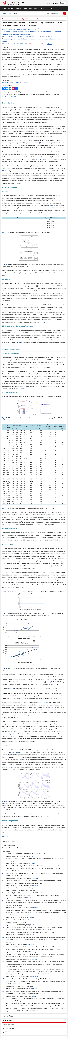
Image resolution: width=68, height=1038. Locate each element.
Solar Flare (5, 82)
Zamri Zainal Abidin (33, 29)
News (31, 8)
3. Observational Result (11, 349)
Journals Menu (8, 1016)
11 (34, 147)
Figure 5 (11, 734)
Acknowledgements (10, 821)
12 (53, 147)
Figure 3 (11, 575)
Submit (50, 8)
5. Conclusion (7, 745)
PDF (21, 44)
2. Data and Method (9, 187)
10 (40, 142)
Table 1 (4, 171)
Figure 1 (52, 205)
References (6, 851)
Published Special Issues (10, 1028)
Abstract (5, 47)
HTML (26, 44)
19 (51, 707)
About (36, 8)
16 (58, 337)
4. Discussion (7, 544)
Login (62, 3)
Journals (18, 8)
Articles (10, 8)
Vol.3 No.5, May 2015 (33, 19)
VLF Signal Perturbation (15, 82)
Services (43, 8)
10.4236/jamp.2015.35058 (12, 44)
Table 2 (23, 388)
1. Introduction (8, 103)
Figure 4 (4, 591)
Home (4, 8)
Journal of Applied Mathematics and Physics (14, 19)
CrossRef (32, 856)
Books (24, 8)
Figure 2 (21, 342)
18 (49, 707)
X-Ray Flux (25, 82)
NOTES (5, 837)
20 (32, 266)
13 (28, 154)
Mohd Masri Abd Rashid (8, 29)
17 (16, 342)
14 (40, 159)
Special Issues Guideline (10, 1032)
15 (44, 322)
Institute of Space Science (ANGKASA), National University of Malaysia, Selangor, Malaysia (27, 36)
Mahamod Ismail (21, 29)
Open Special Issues (8, 1024)
